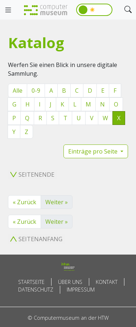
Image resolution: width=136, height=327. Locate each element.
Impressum (81, 289)
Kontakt (107, 281)
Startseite (31, 281)
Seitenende (32, 175)
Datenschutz (35, 289)
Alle (17, 91)
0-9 (36, 91)
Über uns (70, 281)
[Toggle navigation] (8, 10)
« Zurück (24, 202)
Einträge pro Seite (93, 151)
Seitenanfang (36, 239)
